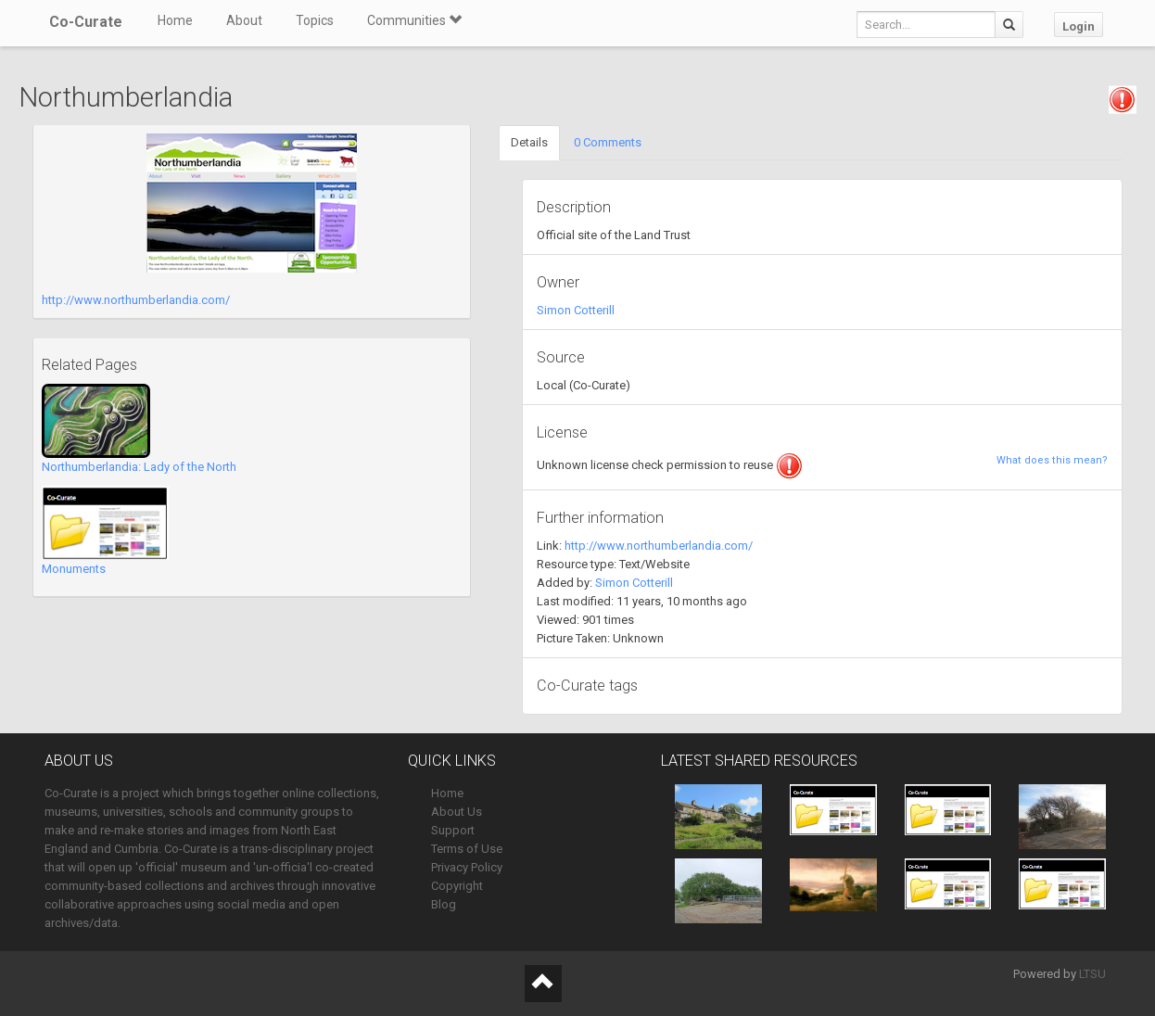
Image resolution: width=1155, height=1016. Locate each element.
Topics (315, 20)
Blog (443, 904)
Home (175, 20)
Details (529, 142)
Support (453, 830)
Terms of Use (466, 849)
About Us (456, 812)
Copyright (457, 886)
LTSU (1092, 974)
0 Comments (607, 142)
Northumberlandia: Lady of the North (139, 467)
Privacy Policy (466, 867)
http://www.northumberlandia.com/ (136, 300)
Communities (414, 20)
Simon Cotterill (576, 310)
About (244, 20)
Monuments (74, 569)
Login (1078, 26)
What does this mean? (1052, 460)
